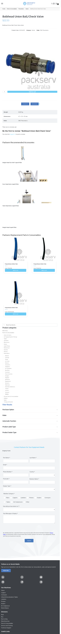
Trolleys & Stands (8, 402)
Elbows (7, 355)
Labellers (3, 599)
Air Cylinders (8, 368)
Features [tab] (25, 104)
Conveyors (4, 594)
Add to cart (32, 92)
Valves (27, 8)
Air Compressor (5, 606)
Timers (7, 388)
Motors (7, 363)
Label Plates (7, 346)
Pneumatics (21, 8)
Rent (2, 614)
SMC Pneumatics (44, 30)
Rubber (6, 398)
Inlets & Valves (7, 335)
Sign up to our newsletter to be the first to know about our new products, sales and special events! (28, 567)
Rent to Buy (4, 619)
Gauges (7, 375)
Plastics (6, 351)
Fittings (7, 357)
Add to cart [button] (15, 270)
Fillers (3, 590)
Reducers (7, 379)
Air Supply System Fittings (10, 337)
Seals (5, 400)
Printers (3, 601)
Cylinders (6, 340)
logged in (12, 134)
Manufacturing (5, 621)
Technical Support (6, 627)
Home (3, 8)
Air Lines (7, 361)
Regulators (8, 381)
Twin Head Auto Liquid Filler (10, 206)
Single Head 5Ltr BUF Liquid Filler (12, 162)
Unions (7, 390)
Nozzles (6, 349)
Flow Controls (8, 374)
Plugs (6, 359)
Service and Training (7, 625)
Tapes (5, 338)
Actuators (7, 364)
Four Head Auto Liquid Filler (10, 184)
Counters (7, 372)
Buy (2, 616)
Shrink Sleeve (5, 608)
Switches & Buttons (10, 386)
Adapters (7, 366)
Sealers (3, 603)
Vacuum (7, 392)
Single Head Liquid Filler (9, 227)
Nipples (7, 377)
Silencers (7, 385)
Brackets (7, 370)
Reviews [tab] (35, 104)
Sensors (7, 383)
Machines (5, 330)
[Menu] (3, 3)
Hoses (5, 344)
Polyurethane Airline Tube (11, 264)
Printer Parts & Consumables (11, 396)
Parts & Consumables (12, 8)
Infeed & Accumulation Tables (9, 597)
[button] (57, 3)
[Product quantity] (4, 92)
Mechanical (7, 347)
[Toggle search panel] (52, 3)
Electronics (6, 342)
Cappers (3, 592)
